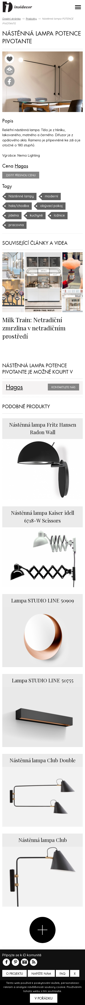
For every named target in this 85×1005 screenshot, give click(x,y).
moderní (51, 196)
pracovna (16, 225)
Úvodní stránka (11, 18)
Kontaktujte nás (63, 387)
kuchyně (36, 215)
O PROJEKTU (14, 974)
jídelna (14, 215)
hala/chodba (19, 206)
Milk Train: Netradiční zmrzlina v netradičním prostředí (34, 328)
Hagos (21, 166)
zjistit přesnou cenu (21, 175)
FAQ (62, 974)
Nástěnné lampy (21, 196)
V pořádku (44, 998)
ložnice (59, 215)
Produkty (31, 18)
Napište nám (41, 974)
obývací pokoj (51, 206)
